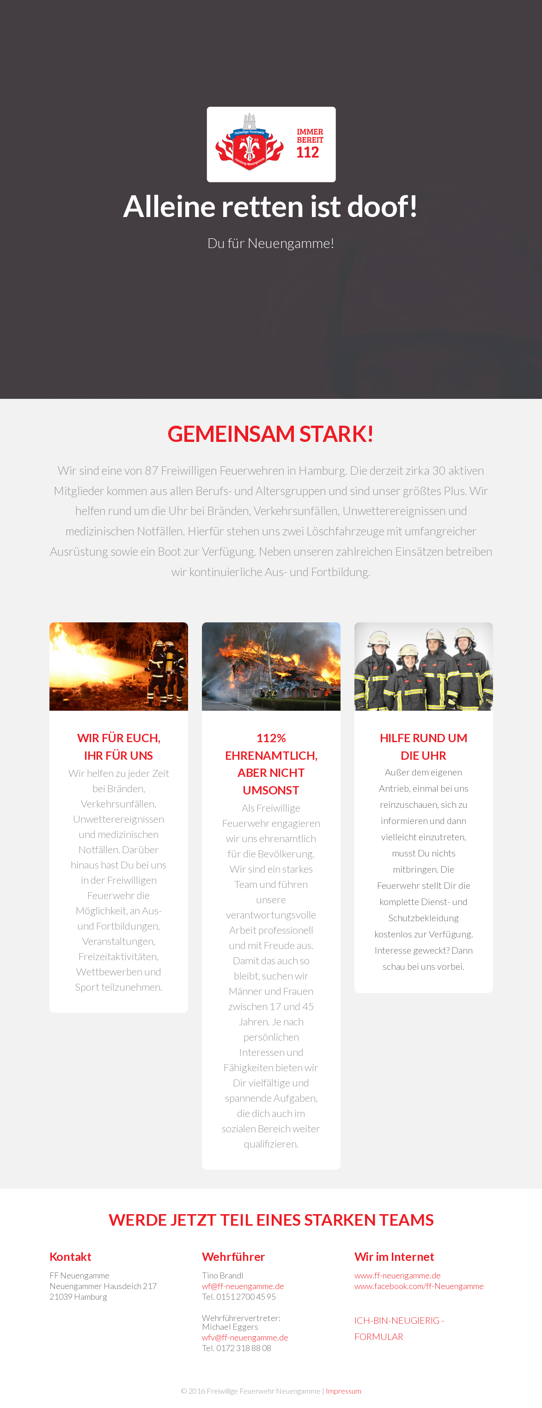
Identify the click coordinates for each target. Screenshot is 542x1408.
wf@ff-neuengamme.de (243, 1286)
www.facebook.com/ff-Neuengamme (419, 1286)
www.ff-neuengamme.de (397, 1275)
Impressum (343, 1390)
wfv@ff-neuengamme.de (245, 1337)
